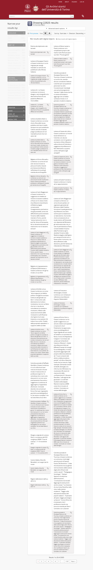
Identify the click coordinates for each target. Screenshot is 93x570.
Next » (73, 561)
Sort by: (56, 33)
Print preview (33, 33)
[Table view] (49, 33)
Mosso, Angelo (12, 71)
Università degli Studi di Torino (17, 51)
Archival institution (13, 78)
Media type (12, 119)
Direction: (72, 33)
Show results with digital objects (66, 39)
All (8, 48)
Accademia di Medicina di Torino (18, 93)
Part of (11, 44)
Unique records (13, 36)
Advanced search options (56, 28)
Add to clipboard (48, 52)
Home (60, 1)
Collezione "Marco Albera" (16, 74)
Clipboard (83, 16)
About (67, 1)
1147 (67, 561)
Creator (11, 107)
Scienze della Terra (14, 69)
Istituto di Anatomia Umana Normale (20, 66)
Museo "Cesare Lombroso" (16, 63)
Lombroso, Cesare (14, 58)
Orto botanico (12, 53)
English (10, 41)
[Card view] (45, 33)
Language (12, 32)
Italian (10, 38)
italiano (74, 1)
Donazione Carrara (14, 56)
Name (10, 110)
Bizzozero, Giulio (13, 61)
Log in (82, 1)
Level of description (13, 114)
